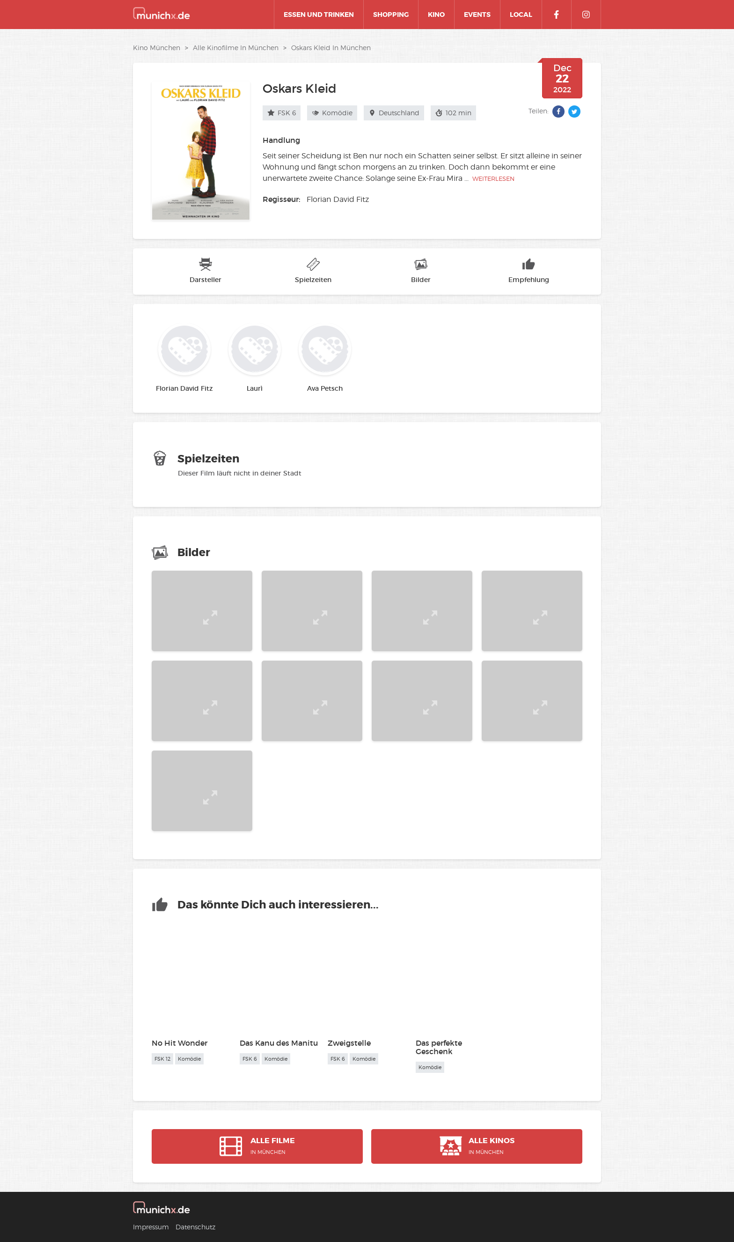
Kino (436, 14)
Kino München (156, 48)
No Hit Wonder (179, 1043)
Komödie (332, 113)
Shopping (391, 14)
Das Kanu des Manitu (279, 1043)
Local (521, 14)
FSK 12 (162, 1059)
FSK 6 (281, 113)
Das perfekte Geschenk (439, 1047)
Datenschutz (195, 1227)
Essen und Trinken (319, 14)
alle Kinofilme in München (236, 48)
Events (477, 14)
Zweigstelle (349, 1043)
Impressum (151, 1227)
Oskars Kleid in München (331, 48)
